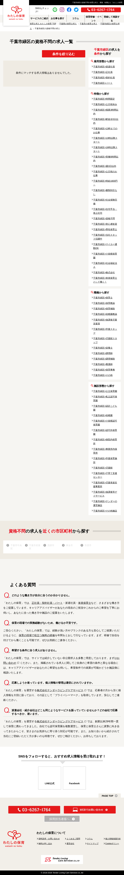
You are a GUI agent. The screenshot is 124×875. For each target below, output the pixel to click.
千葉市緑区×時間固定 (104, 99)
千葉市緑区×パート (103, 83)
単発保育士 (84, 603)
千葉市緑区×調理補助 (104, 358)
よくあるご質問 (73, 839)
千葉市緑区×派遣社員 (104, 66)
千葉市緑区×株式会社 (104, 272)
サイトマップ (92, 843)
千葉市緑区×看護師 (103, 364)
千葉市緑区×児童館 (103, 467)
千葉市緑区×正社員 (103, 72)
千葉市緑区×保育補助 (104, 308)
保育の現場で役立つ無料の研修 (37, 635)
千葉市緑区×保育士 (103, 297)
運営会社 (70, 843)
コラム (90, 839)
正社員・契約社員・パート (47, 603)
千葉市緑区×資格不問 (104, 218)
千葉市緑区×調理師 (103, 353)
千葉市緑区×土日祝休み (105, 104)
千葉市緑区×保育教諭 (104, 303)
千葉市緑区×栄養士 (103, 347)
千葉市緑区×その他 (103, 375)
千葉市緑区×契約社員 (104, 77)
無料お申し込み (45, 843)
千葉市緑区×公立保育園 (105, 391)
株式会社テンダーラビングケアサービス (60, 690)
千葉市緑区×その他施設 (105, 510)
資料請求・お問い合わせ (49, 839)
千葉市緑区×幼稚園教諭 (105, 314)
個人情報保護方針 (113, 839)
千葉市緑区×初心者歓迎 (105, 224)
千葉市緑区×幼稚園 (103, 415)
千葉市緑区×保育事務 (104, 369)
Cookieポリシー (112, 843)
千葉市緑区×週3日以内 (104, 166)
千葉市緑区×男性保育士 (105, 229)
